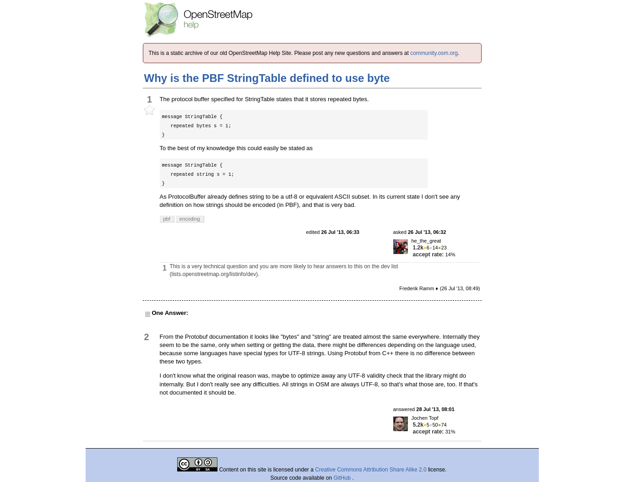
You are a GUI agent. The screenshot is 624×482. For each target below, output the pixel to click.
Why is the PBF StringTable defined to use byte (267, 78)
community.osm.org (434, 53)
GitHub (343, 478)
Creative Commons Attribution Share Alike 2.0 (370, 469)
